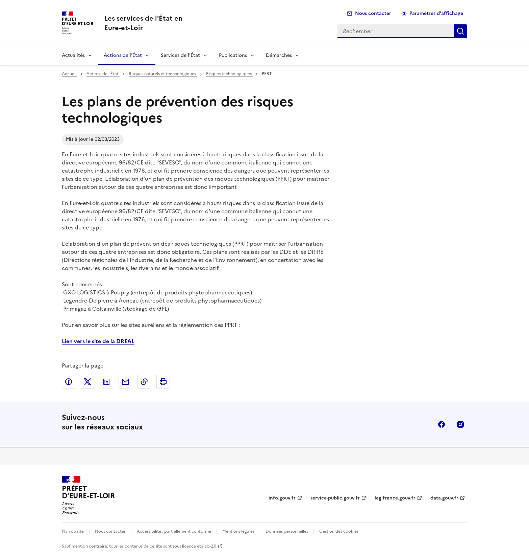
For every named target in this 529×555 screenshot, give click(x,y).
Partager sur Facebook (68, 381)
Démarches (279, 55)
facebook (441, 424)
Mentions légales (238, 531)
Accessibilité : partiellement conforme (174, 531)
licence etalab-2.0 (199, 546)
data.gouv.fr (444, 498)
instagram (460, 424)
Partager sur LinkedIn (106, 381)
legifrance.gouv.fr (395, 498)
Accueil (69, 74)
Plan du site (73, 531)
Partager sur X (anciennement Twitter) (87, 381)
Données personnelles (287, 531)
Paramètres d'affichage (436, 13)
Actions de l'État (123, 55)
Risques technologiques (229, 74)
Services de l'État (180, 55)
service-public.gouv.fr (335, 498)
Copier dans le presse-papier (144, 381)
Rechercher (460, 31)
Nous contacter (373, 13)
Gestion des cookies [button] (338, 531)
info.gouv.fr (282, 498)
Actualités (73, 55)
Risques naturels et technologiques (163, 74)
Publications (233, 55)
